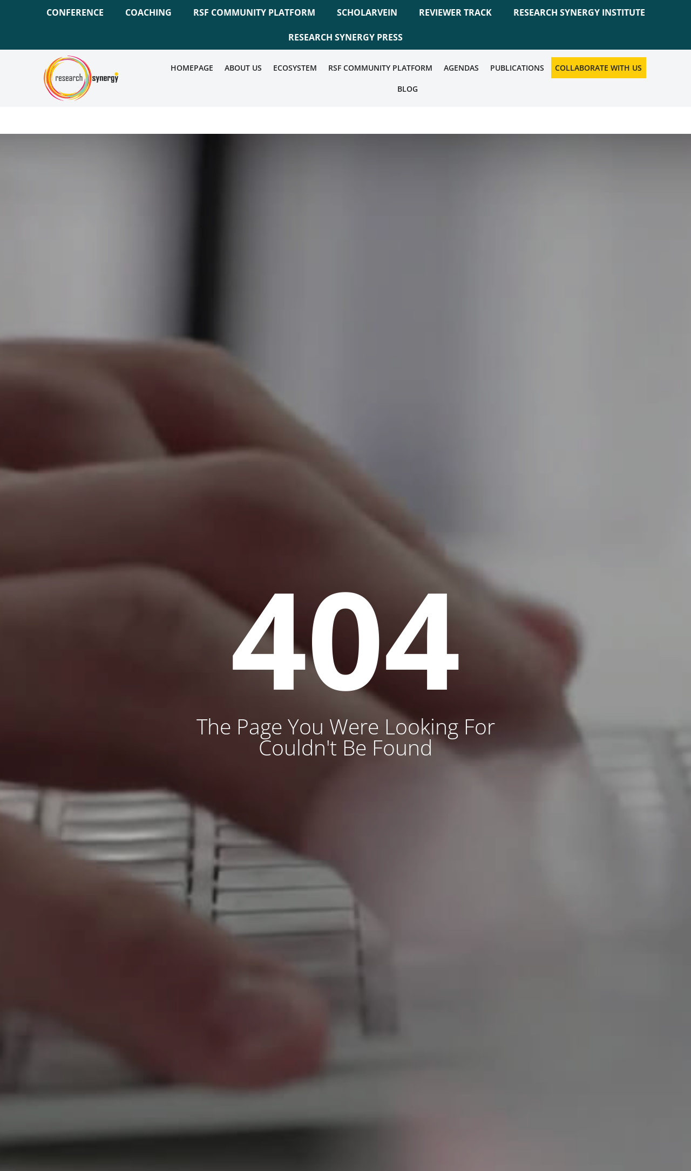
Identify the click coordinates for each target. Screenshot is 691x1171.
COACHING (148, 12)
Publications (517, 68)
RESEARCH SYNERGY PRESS (345, 37)
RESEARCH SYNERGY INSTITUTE (579, 12)
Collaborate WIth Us (598, 68)
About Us (243, 68)
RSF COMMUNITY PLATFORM (254, 12)
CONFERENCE (75, 12)
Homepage (192, 68)
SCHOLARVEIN (367, 12)
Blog (407, 89)
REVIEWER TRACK (455, 12)
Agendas (461, 68)
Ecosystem (295, 68)
